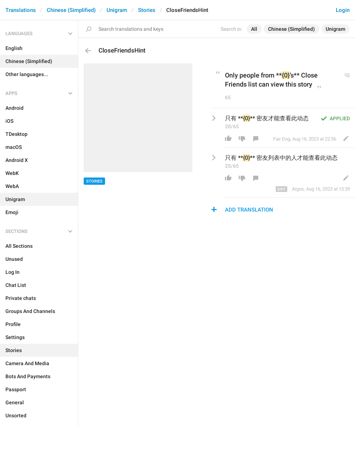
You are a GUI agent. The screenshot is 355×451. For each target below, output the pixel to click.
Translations (20, 10)
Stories (146, 10)
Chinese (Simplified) (71, 10)
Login (343, 10)
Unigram (116, 10)
